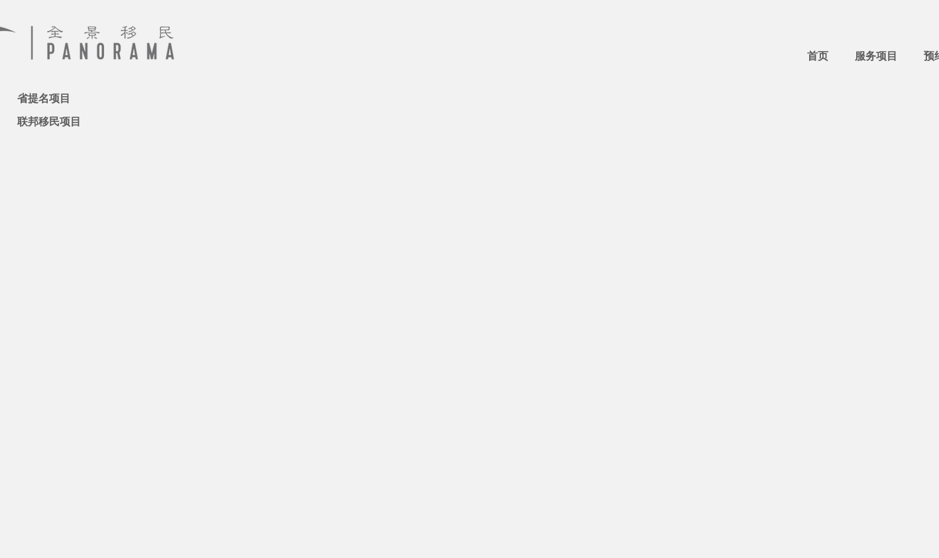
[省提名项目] (64, 98)
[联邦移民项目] (64, 122)
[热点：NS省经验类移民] (75, 79)
